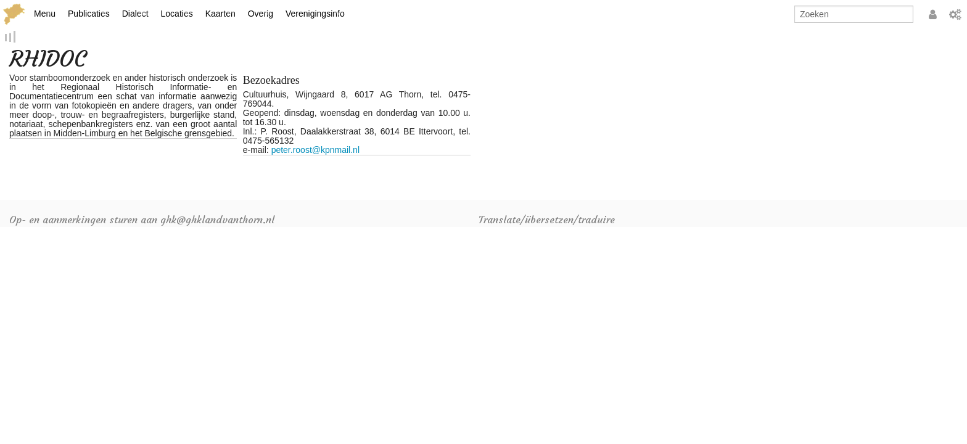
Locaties (177, 13)
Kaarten (220, 13)
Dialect (135, 13)
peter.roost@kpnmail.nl (315, 151)
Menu (45, 13)
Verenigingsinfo (315, 13)
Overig (260, 13)
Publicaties (89, 13)
